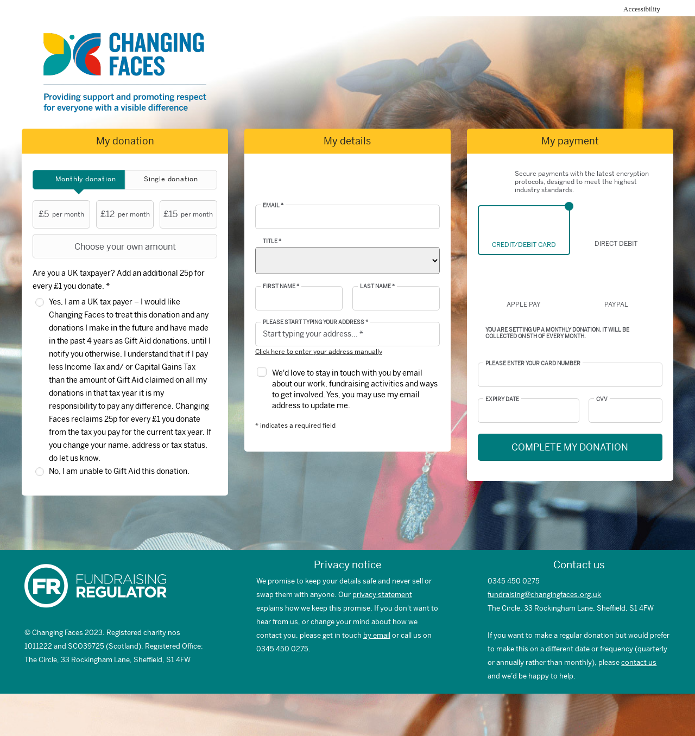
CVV (602, 399)
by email (376, 635)
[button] (429, 334)
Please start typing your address (315, 322)
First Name (281, 286)
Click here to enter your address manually (318, 351)
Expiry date (502, 399)
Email (273, 205)
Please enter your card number (532, 363)
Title (272, 241)
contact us (638, 662)
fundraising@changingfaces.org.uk (544, 594)
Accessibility (641, 9)
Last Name (377, 286)
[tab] (79, 179)
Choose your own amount (105, 246)
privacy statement (382, 594)
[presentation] (78, 179)
